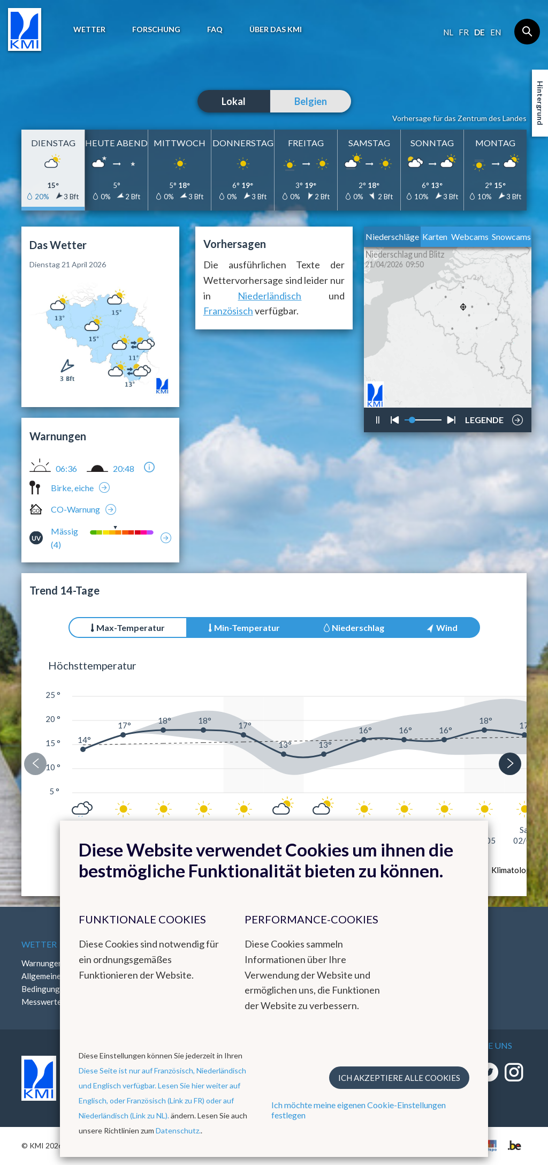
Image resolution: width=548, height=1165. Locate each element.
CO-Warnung (75, 509)
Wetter (89, 29)
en (495, 32)
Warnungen (42, 963)
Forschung (156, 29)
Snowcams (511, 236)
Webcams (470, 236)
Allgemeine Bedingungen (44, 982)
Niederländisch (269, 296)
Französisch (228, 311)
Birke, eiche (72, 488)
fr (464, 32)
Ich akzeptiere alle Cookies (399, 1078)
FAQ (215, 29)
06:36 (66, 468)
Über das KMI (275, 29)
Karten (434, 236)
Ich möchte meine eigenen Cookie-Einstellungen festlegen (358, 1110)
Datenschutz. (178, 1130)
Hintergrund (540, 103)
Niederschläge (392, 236)
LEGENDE (484, 417)
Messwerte (41, 1001)
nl (448, 32)
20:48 (123, 468)
